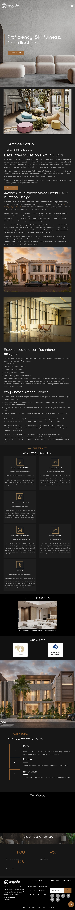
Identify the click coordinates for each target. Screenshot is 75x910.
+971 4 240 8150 (37, 891)
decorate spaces (34, 419)
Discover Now (16, 53)
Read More (12, 188)
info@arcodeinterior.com (37, 887)
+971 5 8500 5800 (37, 895)
